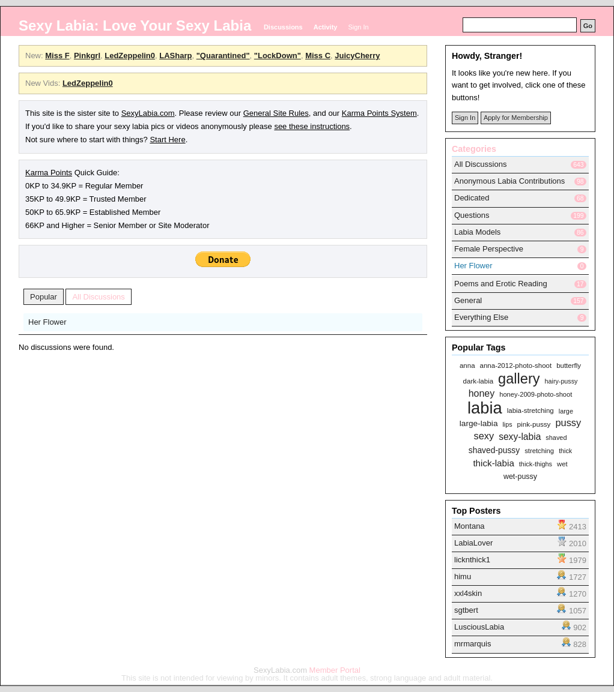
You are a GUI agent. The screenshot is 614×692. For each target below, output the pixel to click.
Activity (326, 27)
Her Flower (47, 321)
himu (462, 576)
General (468, 300)
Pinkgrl (87, 55)
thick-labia (493, 463)
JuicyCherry (357, 55)
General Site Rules (276, 113)
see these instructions (312, 126)
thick (565, 451)
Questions (472, 215)
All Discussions (98, 296)
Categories (474, 149)
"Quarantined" (223, 55)
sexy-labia (520, 436)
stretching (539, 451)
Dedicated (472, 197)
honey (482, 394)
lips (507, 424)
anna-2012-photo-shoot (516, 366)
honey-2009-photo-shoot (535, 395)
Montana (469, 526)
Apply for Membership (516, 117)
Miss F (57, 55)
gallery (519, 379)
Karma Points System (379, 113)
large (566, 411)
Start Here (167, 139)
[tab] (520, 181)
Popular (43, 296)
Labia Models (477, 231)
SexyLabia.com (148, 113)
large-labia (479, 423)
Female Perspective (488, 248)
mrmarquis (472, 643)
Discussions (283, 27)
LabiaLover (473, 542)
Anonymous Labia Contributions (509, 180)
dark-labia (478, 381)
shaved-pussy (494, 450)
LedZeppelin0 (130, 55)
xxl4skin (468, 593)
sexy (483, 436)
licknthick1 (472, 559)
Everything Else (481, 317)
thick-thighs (535, 464)
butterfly (568, 366)
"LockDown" (277, 55)
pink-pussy (534, 424)
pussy (568, 423)
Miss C (317, 55)
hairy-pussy (561, 381)
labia (484, 408)
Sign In (358, 27)
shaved (556, 438)
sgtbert (466, 610)
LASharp (175, 55)
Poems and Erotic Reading (500, 283)
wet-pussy (520, 477)
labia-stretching (530, 411)
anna (467, 366)
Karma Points (48, 172)
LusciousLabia (479, 626)
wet (562, 464)
